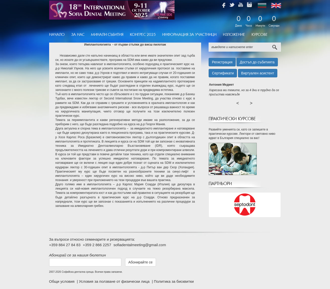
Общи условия (62, 281)
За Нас (78, 34)
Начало (57, 34)
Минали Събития (107, 34)
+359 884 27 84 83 (65, 245)
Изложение (234, 34)
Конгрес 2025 (143, 34)
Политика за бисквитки (174, 281)
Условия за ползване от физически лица (114, 281)
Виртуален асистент (257, 73)
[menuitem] (58, 35)
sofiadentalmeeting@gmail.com (139, 245)
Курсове (260, 34)
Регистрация (222, 62)
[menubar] (160, 35)
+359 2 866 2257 (97, 245)
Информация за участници (189, 34)
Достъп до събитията (257, 62)
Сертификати (223, 73)
